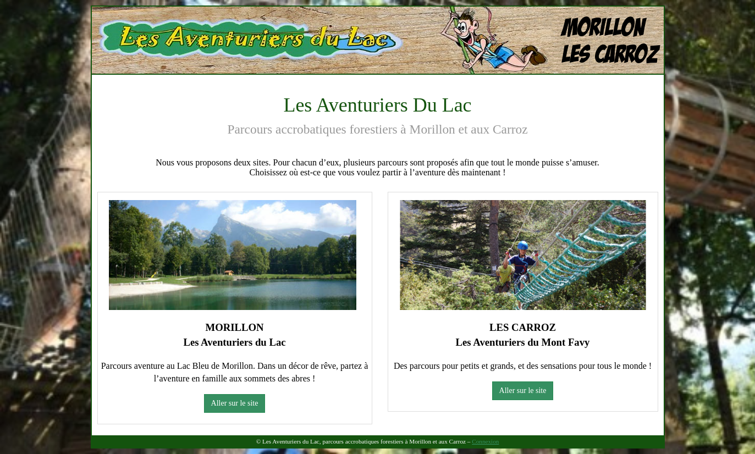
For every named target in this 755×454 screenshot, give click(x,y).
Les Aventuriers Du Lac (181, 16)
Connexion (485, 441)
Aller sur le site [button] (234, 403)
